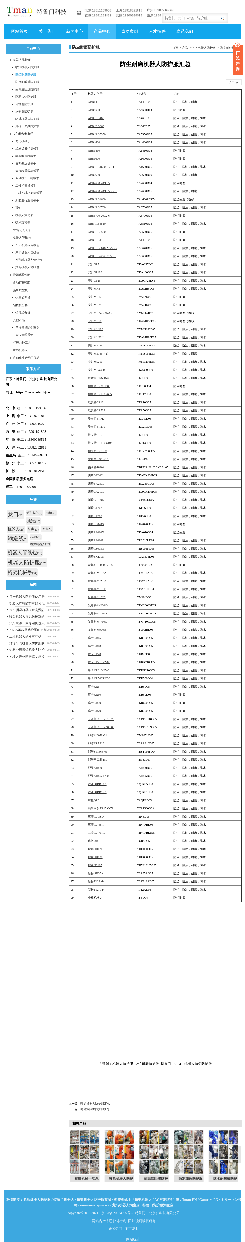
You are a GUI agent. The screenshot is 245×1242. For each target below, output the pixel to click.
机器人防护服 (207, 47)
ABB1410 (94, 150)
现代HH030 (95, 857)
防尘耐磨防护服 (230, 47)
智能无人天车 (22, 230)
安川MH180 (95, 329)
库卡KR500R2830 (99, 678)
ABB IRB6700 (97, 207)
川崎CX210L (96, 491)
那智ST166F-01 (97, 751)
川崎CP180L (96, 500)
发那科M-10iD (97, 589)
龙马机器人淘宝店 (126, 1205)
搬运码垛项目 (22, 275)
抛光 (33, 521)
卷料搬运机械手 (25, 163)
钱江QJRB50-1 (97, 784)
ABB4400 (94, 142)
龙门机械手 (22, 141)
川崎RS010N (96, 532)
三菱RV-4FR (95, 824)
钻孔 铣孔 (34, 513)
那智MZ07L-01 (97, 735)
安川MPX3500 (97, 370)
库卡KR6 (93, 686)
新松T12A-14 (96, 881)
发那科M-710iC (97, 621)
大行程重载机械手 (27, 171)
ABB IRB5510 (97, 223)
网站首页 (19, 31)
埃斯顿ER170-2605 (100, 394)
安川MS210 (95, 361)
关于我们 (46, 34)
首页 (175, 47)
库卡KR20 (94, 654)
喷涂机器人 (40, 544)
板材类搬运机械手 (27, 148)
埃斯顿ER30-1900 (99, 386)
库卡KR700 (95, 711)
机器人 (16, 529)
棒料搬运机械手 (25, 156)
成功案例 (129, 34)
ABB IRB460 (96, 118)
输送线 (17, 538)
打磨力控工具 (22, 342)
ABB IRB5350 (97, 134)
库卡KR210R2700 (99, 662)
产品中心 (101, 34)
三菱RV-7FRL (96, 832)
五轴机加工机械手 (27, 178)
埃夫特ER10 (95, 402)
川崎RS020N (96, 524)
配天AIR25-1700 (98, 776)
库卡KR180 (95, 646)
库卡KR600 (95, 703)
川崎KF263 (95, 516)
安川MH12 (94, 297)
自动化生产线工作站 (26, 358)
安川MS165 (95, 345)
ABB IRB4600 (97, 199)
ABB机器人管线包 (27, 245)
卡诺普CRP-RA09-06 (101, 727)
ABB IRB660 (96, 126)
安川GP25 (94, 280)
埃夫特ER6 (95, 435)
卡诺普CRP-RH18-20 (101, 719)
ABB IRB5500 (97, 232)
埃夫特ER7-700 (97, 451)
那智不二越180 (97, 759)
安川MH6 (94, 288)
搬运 (47, 529)
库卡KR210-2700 (98, 670)
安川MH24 (94, 305)
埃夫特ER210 (96, 426)
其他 (18, 207)
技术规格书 (22, 222)
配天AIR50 (95, 768)
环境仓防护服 (24, 104)
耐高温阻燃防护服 (27, 89)
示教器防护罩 (24, 111)
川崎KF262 (95, 508)
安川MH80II (95, 337)
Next (237, 1154)
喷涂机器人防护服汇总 (95, 1103)
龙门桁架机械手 (23, 134)
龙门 (15, 514)
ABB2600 (94, 175)
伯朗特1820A (96, 467)
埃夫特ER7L (96, 418)
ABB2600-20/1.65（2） (102, 191)
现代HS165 (95, 865)
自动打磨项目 (22, 282)
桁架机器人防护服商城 (94, 1200)
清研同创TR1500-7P (100, 808)
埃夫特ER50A (97, 410)
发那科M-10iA (97, 573)
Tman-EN (189, 1200)
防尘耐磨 (179, 110)
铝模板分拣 (20, 305)
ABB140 (93, 102)
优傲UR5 (93, 841)
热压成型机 (20, 290)
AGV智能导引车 (166, 1200)
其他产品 (19, 320)
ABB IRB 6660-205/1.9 (102, 256)
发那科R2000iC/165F (101, 564)
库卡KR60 (94, 694)
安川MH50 (94, 321)
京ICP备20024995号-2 (117, 1213)
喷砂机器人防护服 (27, 119)
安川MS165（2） (99, 353)
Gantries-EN (208, 1200)
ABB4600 (94, 110)
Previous (73, 1154)
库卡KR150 (95, 638)
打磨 (50, 513)
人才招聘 (156, 34)
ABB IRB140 (96, 240)
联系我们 (184, 31)
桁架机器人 (143, 1200)
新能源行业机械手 (27, 200)
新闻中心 (74, 34)
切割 (33, 529)
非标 (35, 537)
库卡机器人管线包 (27, 252)
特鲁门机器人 (63, 1200)
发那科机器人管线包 (28, 260)
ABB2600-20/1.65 (99, 183)
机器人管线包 (22, 237)
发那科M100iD (97, 613)
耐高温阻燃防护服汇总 (95, 1109)
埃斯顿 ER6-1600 (98, 378)
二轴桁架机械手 (25, 185)
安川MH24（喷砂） (100, 313)
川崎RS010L (96, 540)
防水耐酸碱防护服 (27, 82)
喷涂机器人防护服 (27, 67)
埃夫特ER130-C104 (100, 443)
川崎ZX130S (96, 556)
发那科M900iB (97, 629)
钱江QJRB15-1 (97, 792)
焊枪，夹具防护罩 (27, 126)
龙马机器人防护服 (37, 1200)
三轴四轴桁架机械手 (28, 193)
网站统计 (133, 1239)
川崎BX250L (96, 483)
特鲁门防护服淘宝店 (157, 1205)
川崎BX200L (96, 475)
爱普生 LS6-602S (98, 459)
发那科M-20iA (97, 581)
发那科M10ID (96, 597)
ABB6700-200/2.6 (99, 215)
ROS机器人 (20, 350)
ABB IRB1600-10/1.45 (101, 167)
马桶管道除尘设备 (27, 327)
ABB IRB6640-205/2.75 (102, 248)
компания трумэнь (94, 1205)
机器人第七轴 (24, 215)
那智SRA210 (96, 743)
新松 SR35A (95, 873)
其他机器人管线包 (27, 267)
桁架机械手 (22, 572)
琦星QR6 (93, 800)
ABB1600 (94, 158)
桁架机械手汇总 (88, 1178)
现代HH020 (95, 849)
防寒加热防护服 (25, 96)
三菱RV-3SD (96, 816)
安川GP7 (93, 264)
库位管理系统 (24, 335)
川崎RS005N (96, 548)
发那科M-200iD (98, 605)
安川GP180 (95, 272)
